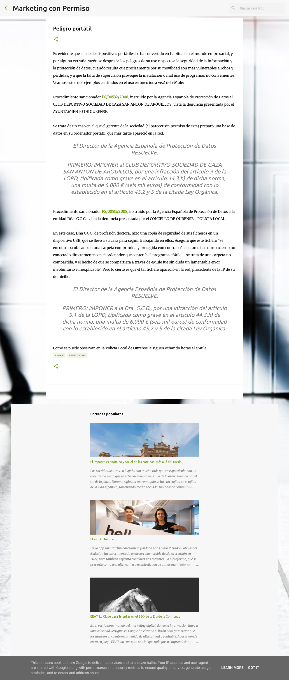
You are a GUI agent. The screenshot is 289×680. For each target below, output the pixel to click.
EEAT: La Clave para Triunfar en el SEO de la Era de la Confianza (135, 616)
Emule (59, 355)
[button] (55, 40)
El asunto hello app (103, 539)
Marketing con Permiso (51, 8)
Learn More (232, 668)
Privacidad (77, 355)
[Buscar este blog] (261, 8)
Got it (253, 668)
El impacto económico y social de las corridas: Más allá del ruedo (136, 462)
